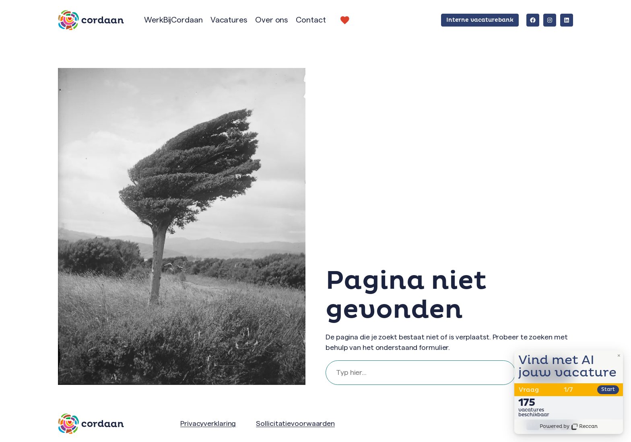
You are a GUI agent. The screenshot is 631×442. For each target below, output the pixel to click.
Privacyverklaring (208, 423)
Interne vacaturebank (479, 19)
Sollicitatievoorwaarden (295, 423)
